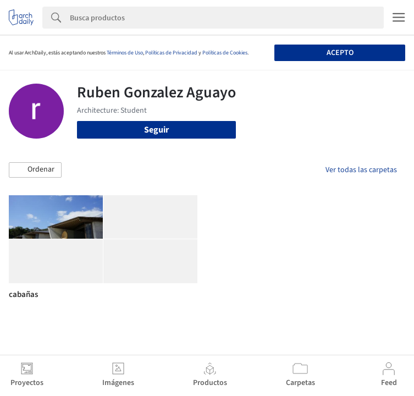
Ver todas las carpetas (361, 169)
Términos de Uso (125, 53)
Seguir (156, 130)
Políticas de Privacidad (171, 53)
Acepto (340, 52)
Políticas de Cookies (224, 53)
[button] (35, 170)
